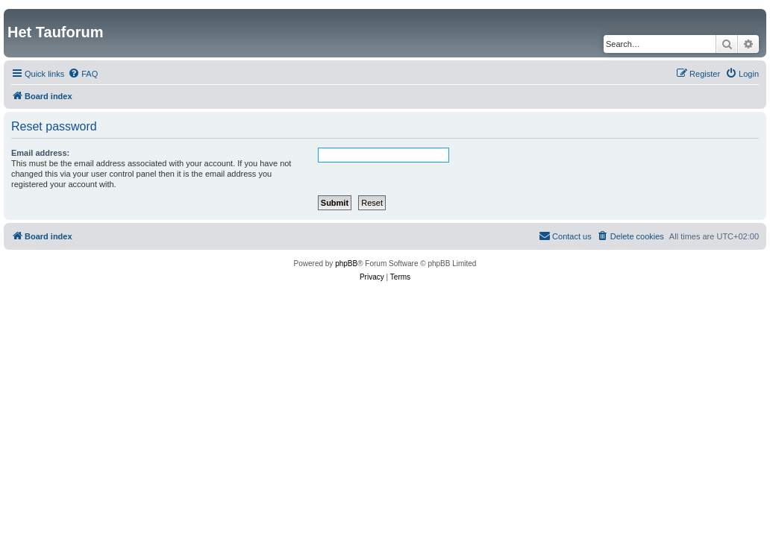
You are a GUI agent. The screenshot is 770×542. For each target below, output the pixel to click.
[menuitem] (83, 74)
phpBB (346, 263)
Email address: (40, 152)
